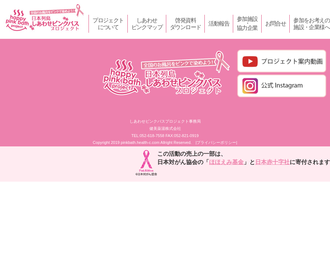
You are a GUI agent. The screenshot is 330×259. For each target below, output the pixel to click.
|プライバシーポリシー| (216, 142)
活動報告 (218, 24)
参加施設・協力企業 (247, 23)
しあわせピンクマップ (146, 23)
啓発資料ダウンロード (185, 23)
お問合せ (275, 24)
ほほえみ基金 (226, 162)
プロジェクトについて (107, 23)
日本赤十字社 (272, 162)
